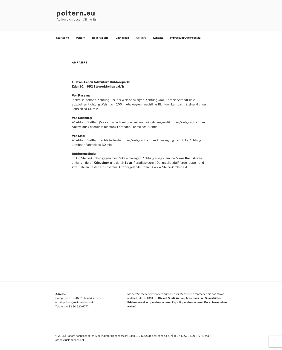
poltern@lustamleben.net (78, 302)
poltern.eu (75, 13)
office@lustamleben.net (69, 339)
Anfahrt (141, 37)
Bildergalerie (100, 37)
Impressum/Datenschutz (185, 37)
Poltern (80, 37)
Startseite (62, 37)
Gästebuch (122, 37)
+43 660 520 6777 (76, 306)
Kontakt (158, 37)
